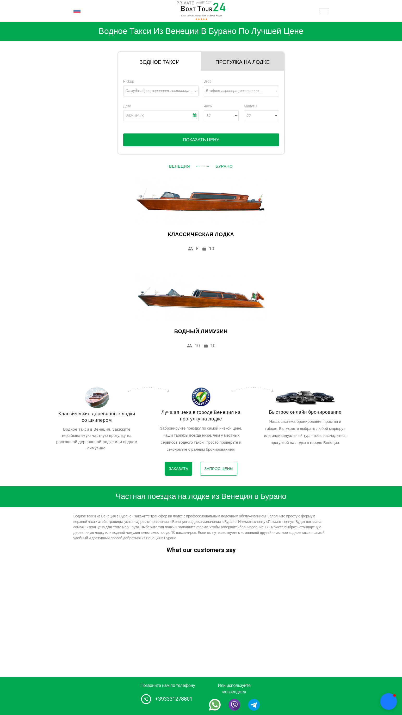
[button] (388, 701)
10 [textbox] (208, 116)
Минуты (250, 106)
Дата (127, 106)
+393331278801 (174, 699)
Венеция (179, 166)
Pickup (128, 81)
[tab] (159, 61)
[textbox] (160, 91)
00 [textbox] (248, 116)
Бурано (224, 166)
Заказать (178, 469)
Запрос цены (218, 469)
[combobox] (161, 90)
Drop (208, 81)
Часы (208, 106)
